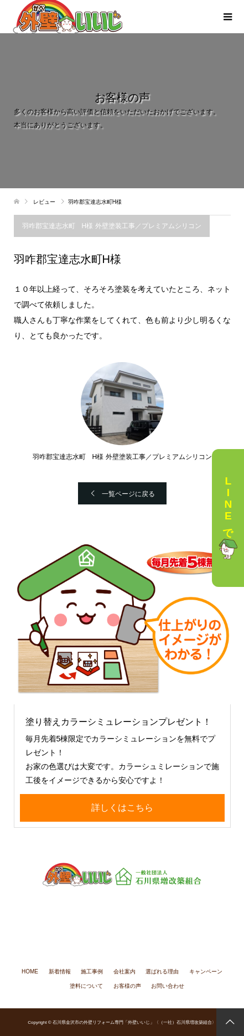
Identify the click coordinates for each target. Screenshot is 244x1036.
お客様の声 (127, 986)
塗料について (86, 986)
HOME (30, 971)
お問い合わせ (167, 986)
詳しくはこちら (122, 807)
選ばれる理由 (162, 971)
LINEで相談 (228, 518)
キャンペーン (205, 971)
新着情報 (60, 971)
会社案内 (124, 971)
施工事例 (92, 971)
